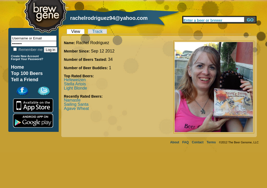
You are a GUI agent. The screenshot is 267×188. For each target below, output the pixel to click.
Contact (198, 142)
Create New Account (25, 56)
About (174, 142)
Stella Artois (75, 84)
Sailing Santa (76, 104)
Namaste (72, 100)
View (75, 31)
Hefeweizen (75, 80)
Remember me (28, 50)
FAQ (185, 142)
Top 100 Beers (27, 73)
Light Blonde (75, 88)
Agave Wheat (76, 108)
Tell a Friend (24, 79)
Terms (211, 142)
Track (97, 31)
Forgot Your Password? (27, 59)
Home (17, 67)
